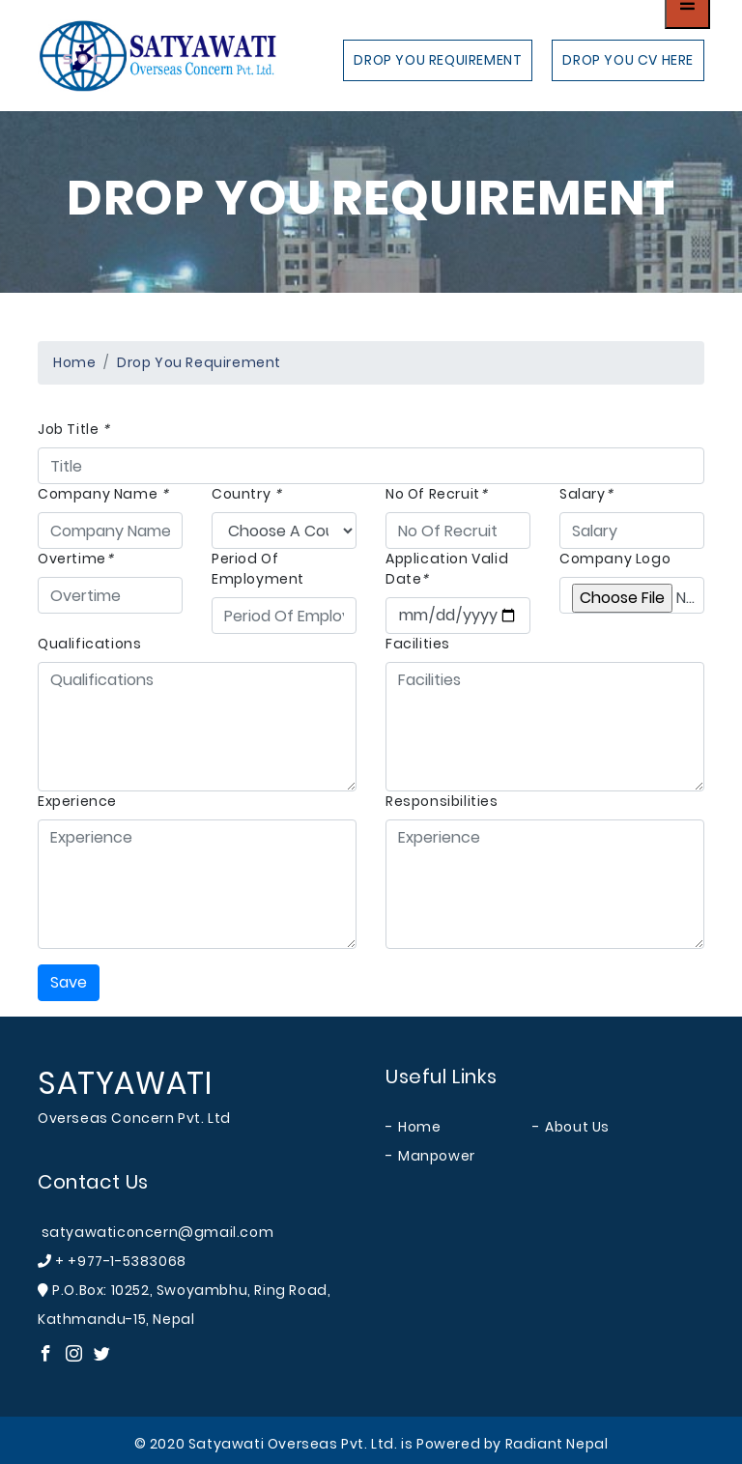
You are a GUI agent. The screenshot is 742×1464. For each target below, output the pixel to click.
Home (74, 362)
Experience (77, 801)
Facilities (417, 643)
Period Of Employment (258, 568)
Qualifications (89, 643)
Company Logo (615, 558)
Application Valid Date (446, 568)
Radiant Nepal (557, 1443)
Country (246, 493)
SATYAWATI (125, 1083)
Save (68, 982)
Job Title (74, 429)
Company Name (103, 493)
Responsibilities (442, 801)
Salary (586, 493)
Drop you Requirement (438, 60)
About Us (577, 1126)
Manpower (436, 1155)
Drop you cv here (628, 60)
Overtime (75, 558)
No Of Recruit (436, 493)
